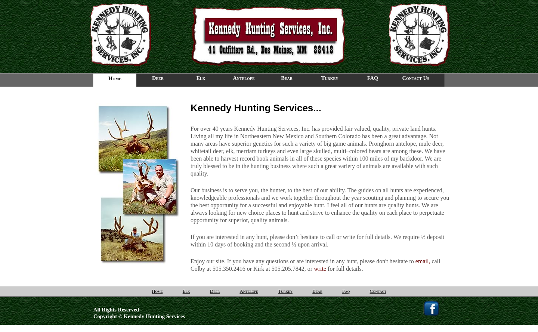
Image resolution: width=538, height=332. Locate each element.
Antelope (243, 78)
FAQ (372, 78)
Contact (378, 291)
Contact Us (415, 78)
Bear (287, 78)
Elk (200, 78)
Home (157, 291)
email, (422, 261)
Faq (346, 291)
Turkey (329, 78)
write (320, 269)
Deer (158, 78)
